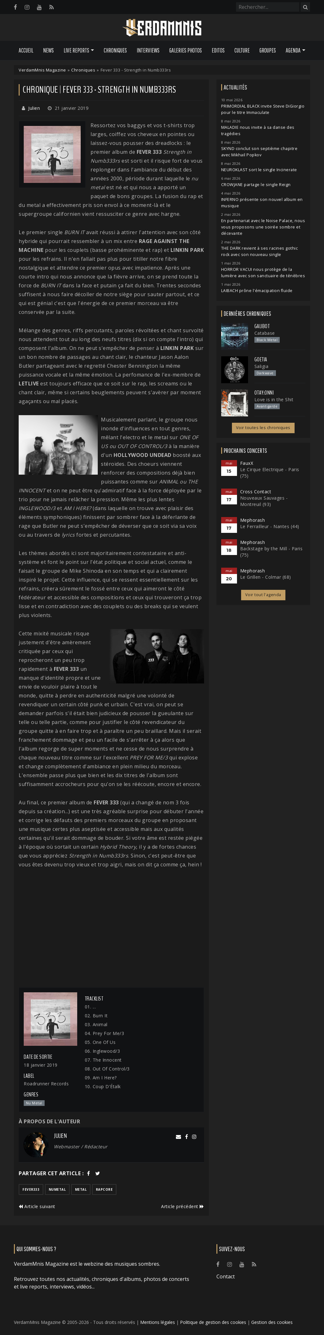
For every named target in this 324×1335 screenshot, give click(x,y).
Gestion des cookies (272, 1322)
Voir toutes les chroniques (263, 427)
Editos (218, 50)
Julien (34, 108)
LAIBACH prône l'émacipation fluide (257, 290)
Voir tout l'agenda (263, 594)
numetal (57, 1189)
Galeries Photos (185, 50)
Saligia (261, 366)
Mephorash (252, 520)
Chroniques (115, 50)
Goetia (260, 359)
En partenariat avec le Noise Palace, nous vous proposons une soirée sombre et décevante (263, 227)
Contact (225, 1276)
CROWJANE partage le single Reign (256, 184)
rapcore (104, 1189)
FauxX (246, 463)
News (48, 50)
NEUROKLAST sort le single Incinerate (259, 169)
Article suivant (37, 1206)
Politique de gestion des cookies (213, 1322)
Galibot (262, 326)
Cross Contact (255, 492)
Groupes (267, 50)
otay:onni (264, 392)
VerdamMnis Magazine (42, 70)
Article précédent (182, 1206)
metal (81, 1189)
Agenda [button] (293, 50)
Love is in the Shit (274, 399)
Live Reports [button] (76, 50)
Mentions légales (157, 1322)
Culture (242, 50)
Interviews (148, 50)
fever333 (31, 1189)
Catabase (264, 333)
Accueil (26, 50)
